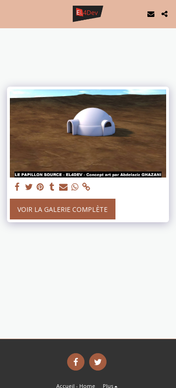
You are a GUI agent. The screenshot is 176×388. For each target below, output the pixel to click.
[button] (10, 13)
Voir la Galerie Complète (62, 209)
